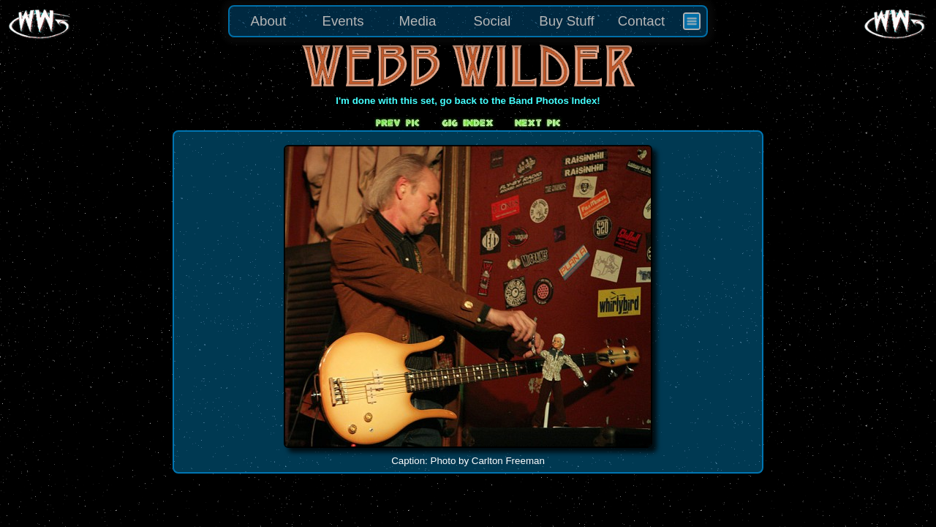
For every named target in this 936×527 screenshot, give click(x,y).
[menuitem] (692, 21)
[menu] (468, 21)
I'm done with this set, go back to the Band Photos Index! (468, 100)
